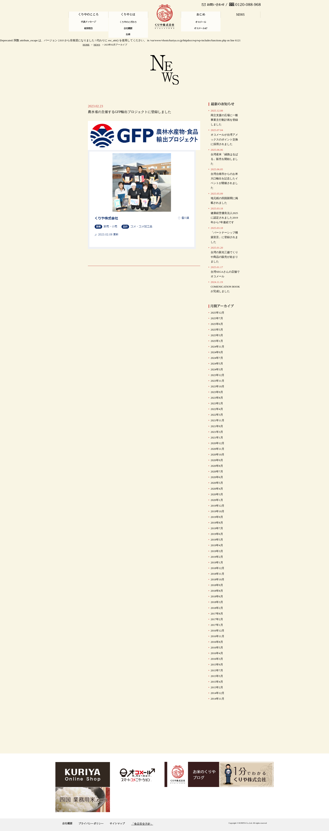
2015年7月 (217, 670)
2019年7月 (217, 528)
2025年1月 (217, 340)
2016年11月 (217, 636)
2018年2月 (217, 607)
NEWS (97, 44)
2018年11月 (217, 573)
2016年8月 (217, 641)
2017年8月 (217, 613)
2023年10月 (217, 386)
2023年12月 (217, 375)
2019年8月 (217, 522)
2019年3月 (217, 551)
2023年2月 (217, 403)
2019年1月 (217, 562)
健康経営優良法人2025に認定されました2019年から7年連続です (224, 215)
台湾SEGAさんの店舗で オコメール (225, 272)
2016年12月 (217, 630)
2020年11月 (217, 448)
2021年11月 (217, 420)
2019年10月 (217, 511)
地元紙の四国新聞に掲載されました (224, 198)
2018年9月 (217, 585)
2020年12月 (217, 443)
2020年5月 (217, 482)
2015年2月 (217, 687)
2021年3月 (217, 431)
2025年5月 (217, 329)
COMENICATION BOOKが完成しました (225, 286)
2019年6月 (217, 533)
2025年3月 (217, 335)
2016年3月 (217, 658)
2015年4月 (217, 681)
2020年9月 (217, 460)
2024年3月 (217, 369)
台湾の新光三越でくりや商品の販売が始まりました (224, 254)
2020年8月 (217, 465)
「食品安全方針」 (142, 823)
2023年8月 (217, 397)
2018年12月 (217, 568)
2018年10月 (217, 579)
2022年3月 (217, 414)
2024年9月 (217, 352)
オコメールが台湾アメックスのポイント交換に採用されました (224, 136)
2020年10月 (217, 454)
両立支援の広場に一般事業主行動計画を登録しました (224, 117)
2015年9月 (217, 664)
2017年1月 (217, 624)
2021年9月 (217, 426)
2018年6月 (217, 596)
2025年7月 (217, 318)
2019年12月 (217, 505)
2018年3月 (217, 602)
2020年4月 (217, 488)
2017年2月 (217, 619)
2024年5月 (217, 363)
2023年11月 (217, 380)
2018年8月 (217, 590)
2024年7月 (217, 357)
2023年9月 (217, 392)
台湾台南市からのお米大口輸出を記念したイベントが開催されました (224, 178)
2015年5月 (217, 676)
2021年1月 (217, 437)
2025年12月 (217, 312)
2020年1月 (217, 500)
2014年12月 (217, 693)
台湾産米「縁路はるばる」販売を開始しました (224, 156)
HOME (86, 44)
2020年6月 (217, 477)
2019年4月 (217, 545)
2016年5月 (217, 647)
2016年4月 (217, 653)
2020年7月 (217, 471)
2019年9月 (217, 517)
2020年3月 (217, 494)
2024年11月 (217, 346)
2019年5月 (217, 539)
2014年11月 (217, 698)
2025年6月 (217, 323)
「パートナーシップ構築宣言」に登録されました (224, 234)
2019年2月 (217, 556)
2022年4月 (217, 409)
